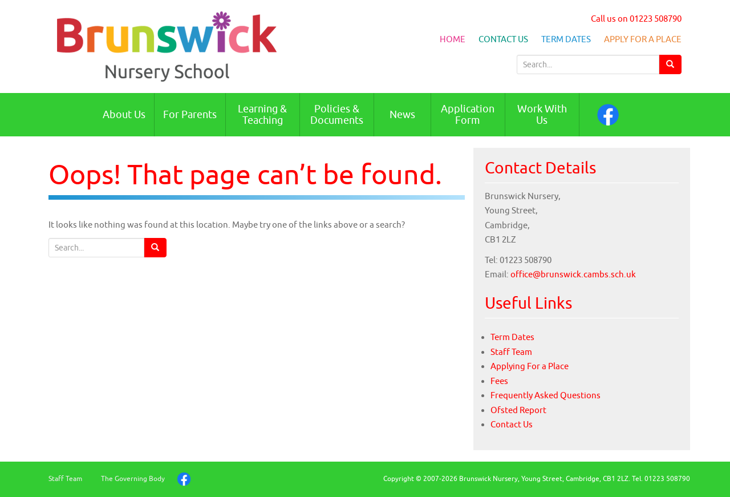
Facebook (607, 114)
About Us (124, 114)
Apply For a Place (643, 39)
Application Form (467, 114)
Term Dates (566, 39)
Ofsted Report (518, 410)
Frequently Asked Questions (545, 395)
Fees (499, 381)
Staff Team (511, 352)
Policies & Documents (336, 114)
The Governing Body (133, 478)
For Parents (190, 114)
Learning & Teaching (262, 114)
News (402, 114)
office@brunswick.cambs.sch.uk (573, 274)
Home (452, 39)
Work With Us (542, 114)
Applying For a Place (529, 366)
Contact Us (503, 39)
